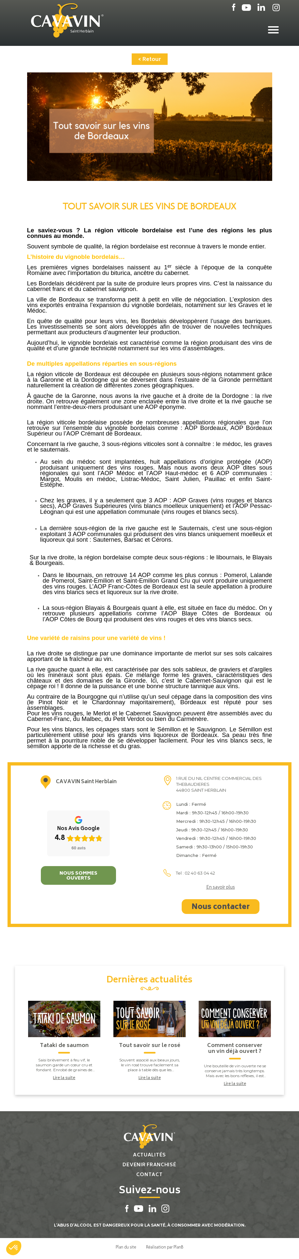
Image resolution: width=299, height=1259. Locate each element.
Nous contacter (220, 907)
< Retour (149, 59)
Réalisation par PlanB (164, 1247)
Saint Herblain (82, 32)
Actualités (149, 1155)
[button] (14, 1248)
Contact (149, 1175)
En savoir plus (220, 888)
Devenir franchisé (149, 1165)
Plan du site (126, 1247)
